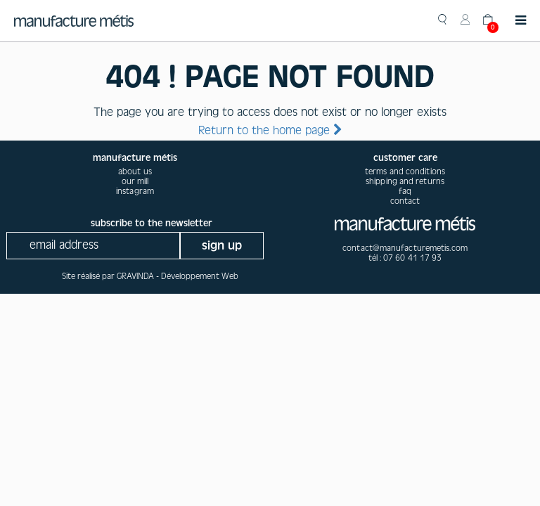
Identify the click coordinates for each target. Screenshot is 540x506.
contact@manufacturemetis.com (405, 248)
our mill (135, 181)
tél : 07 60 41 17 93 (405, 258)
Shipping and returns (405, 181)
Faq (405, 191)
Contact (405, 201)
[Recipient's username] (93, 245)
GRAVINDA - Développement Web (177, 276)
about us (135, 171)
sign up (222, 245)
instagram (135, 191)
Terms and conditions (405, 171)
